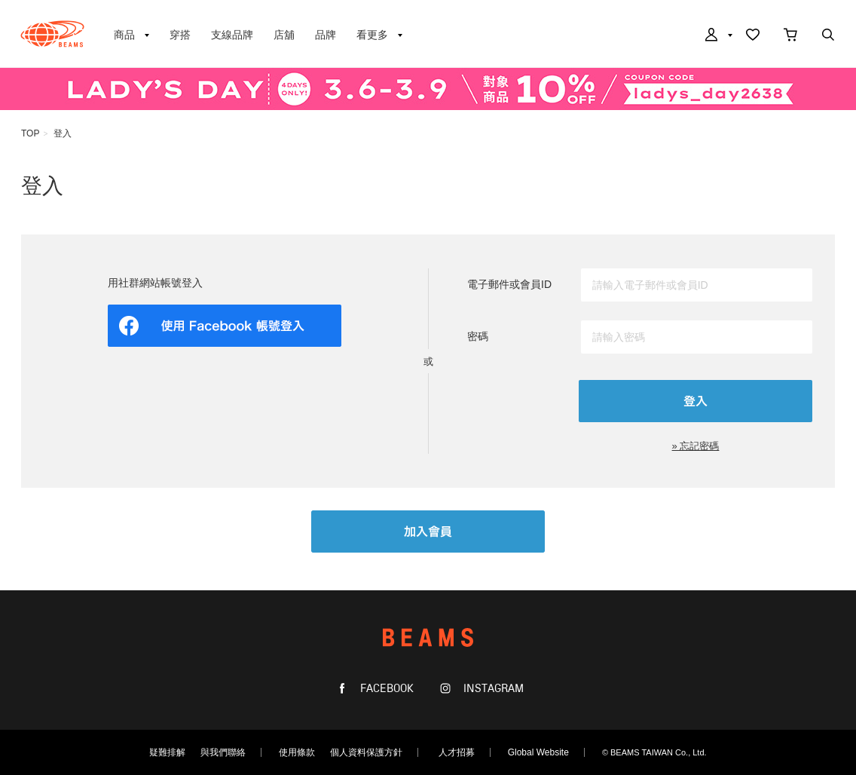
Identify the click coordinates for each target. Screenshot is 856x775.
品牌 (325, 35)
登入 (63, 133)
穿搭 (180, 35)
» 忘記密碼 (696, 446)
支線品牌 (232, 35)
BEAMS (52, 33)
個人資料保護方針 (366, 752)
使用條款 (297, 752)
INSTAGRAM (492, 688)
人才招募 (457, 752)
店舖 (284, 35)
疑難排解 (167, 752)
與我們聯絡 (223, 752)
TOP (30, 133)
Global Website (538, 752)
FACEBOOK (385, 688)
